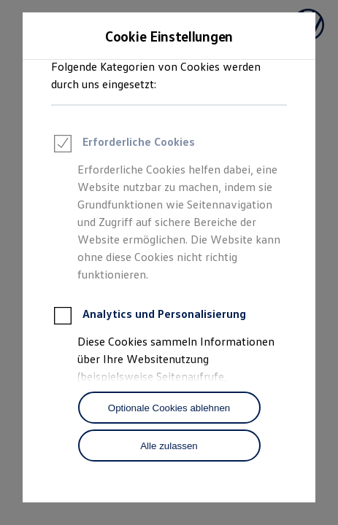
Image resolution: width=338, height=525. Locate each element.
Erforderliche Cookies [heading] (123, 146)
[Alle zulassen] (169, 445)
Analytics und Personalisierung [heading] (148, 318)
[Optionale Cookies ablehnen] (169, 408)
